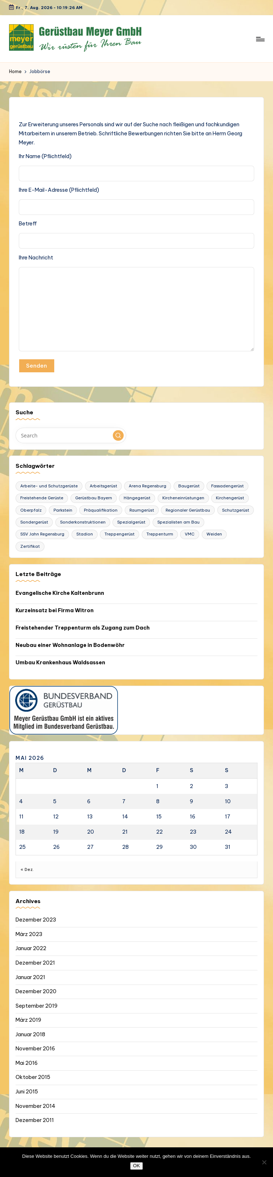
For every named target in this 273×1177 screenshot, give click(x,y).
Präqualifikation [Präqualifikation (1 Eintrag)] (101, 510)
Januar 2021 (30, 977)
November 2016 (35, 1048)
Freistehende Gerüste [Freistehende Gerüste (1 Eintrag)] (41, 497)
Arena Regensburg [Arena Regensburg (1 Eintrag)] (147, 485)
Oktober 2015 (33, 1077)
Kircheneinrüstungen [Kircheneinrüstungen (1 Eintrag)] (183, 497)
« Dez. (27, 869)
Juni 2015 (27, 1091)
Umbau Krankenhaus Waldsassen (60, 662)
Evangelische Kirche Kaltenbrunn (60, 593)
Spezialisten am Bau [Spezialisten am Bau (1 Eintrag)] (178, 522)
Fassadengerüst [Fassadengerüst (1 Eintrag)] (227, 485)
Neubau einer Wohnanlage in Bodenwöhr (70, 645)
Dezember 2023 (36, 919)
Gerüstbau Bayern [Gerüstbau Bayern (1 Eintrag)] (93, 497)
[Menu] (260, 39)
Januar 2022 (31, 948)
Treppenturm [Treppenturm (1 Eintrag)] (159, 534)
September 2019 (36, 1006)
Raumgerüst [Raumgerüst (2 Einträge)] (141, 510)
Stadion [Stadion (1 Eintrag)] (84, 534)
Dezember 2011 (35, 1120)
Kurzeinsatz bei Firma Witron (55, 610)
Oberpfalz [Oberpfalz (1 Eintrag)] (31, 510)
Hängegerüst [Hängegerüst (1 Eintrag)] (137, 497)
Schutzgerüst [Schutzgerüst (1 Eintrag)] (235, 510)
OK (136, 1165)
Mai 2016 (27, 1063)
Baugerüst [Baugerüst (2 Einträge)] (189, 485)
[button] (118, 435)
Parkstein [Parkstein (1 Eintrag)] (63, 510)
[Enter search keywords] (71, 435)
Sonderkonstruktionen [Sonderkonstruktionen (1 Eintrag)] (83, 522)
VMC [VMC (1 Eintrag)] (190, 534)
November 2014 (35, 1106)
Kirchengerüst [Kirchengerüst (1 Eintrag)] (230, 497)
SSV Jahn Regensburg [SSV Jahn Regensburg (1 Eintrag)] (42, 534)
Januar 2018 (30, 1034)
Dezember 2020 (36, 991)
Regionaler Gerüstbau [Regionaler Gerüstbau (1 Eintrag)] (188, 510)
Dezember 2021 (35, 963)
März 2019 (28, 1020)
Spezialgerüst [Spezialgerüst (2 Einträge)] (131, 522)
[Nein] (264, 1162)
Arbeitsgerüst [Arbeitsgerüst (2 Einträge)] (103, 485)
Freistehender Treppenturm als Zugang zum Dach (83, 628)
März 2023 (29, 934)
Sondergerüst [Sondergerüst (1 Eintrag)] (34, 522)
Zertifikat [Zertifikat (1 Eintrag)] (30, 546)
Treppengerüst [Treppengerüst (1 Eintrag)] (119, 534)
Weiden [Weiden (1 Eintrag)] (214, 534)
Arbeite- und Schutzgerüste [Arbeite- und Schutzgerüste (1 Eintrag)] (49, 485)
